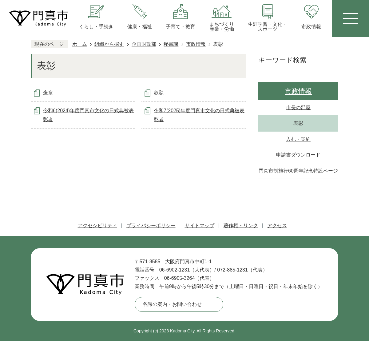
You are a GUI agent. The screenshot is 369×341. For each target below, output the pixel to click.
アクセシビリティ (97, 225)
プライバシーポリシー (151, 225)
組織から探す (109, 44)
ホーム (79, 44)
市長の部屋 (298, 107)
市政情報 (196, 44)
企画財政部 (144, 44)
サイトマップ (199, 225)
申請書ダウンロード (298, 154)
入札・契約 (298, 139)
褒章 (48, 92)
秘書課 (171, 44)
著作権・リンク (241, 225)
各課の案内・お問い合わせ (172, 304)
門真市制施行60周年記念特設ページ (298, 170)
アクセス (277, 225)
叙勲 (159, 92)
